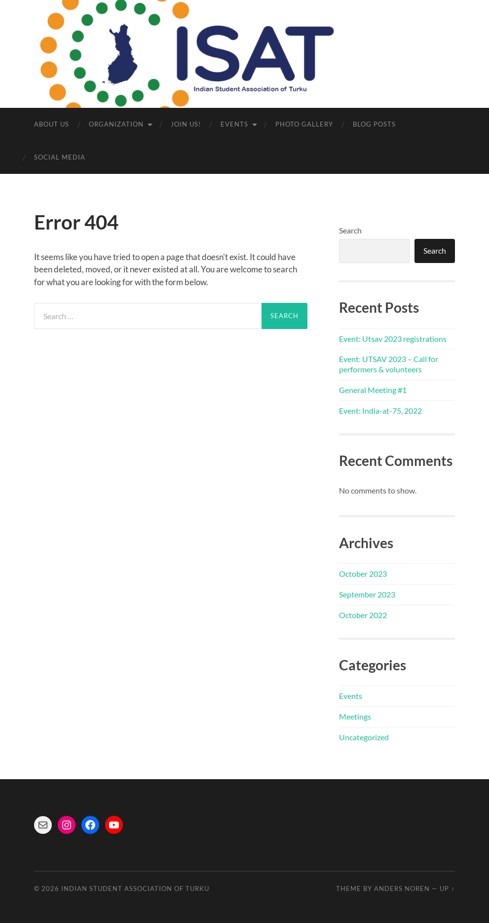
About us (51, 124)
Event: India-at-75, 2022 (380, 410)
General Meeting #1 (373, 390)
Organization (116, 124)
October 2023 (363, 573)
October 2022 (363, 615)
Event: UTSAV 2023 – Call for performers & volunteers (388, 364)
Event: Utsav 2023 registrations (393, 338)
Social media (59, 157)
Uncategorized (364, 737)
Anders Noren (402, 888)
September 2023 (367, 594)
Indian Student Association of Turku (135, 888)
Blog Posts (374, 124)
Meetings (355, 716)
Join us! (186, 124)
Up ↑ (447, 888)
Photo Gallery (304, 124)
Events (234, 124)
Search (350, 230)
